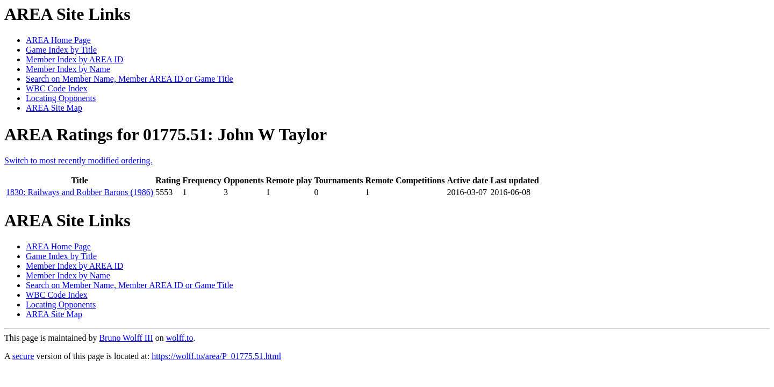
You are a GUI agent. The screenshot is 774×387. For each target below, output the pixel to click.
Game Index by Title (61, 49)
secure (23, 356)
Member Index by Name (68, 69)
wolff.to (180, 337)
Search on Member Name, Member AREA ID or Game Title (129, 78)
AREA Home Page (58, 40)
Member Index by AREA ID (74, 59)
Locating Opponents (61, 98)
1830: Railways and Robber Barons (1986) (79, 192)
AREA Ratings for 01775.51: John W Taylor (165, 134)
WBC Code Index (57, 88)
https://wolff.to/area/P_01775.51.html (216, 356)
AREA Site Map (54, 107)
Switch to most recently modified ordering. (78, 160)
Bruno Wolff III (126, 337)
